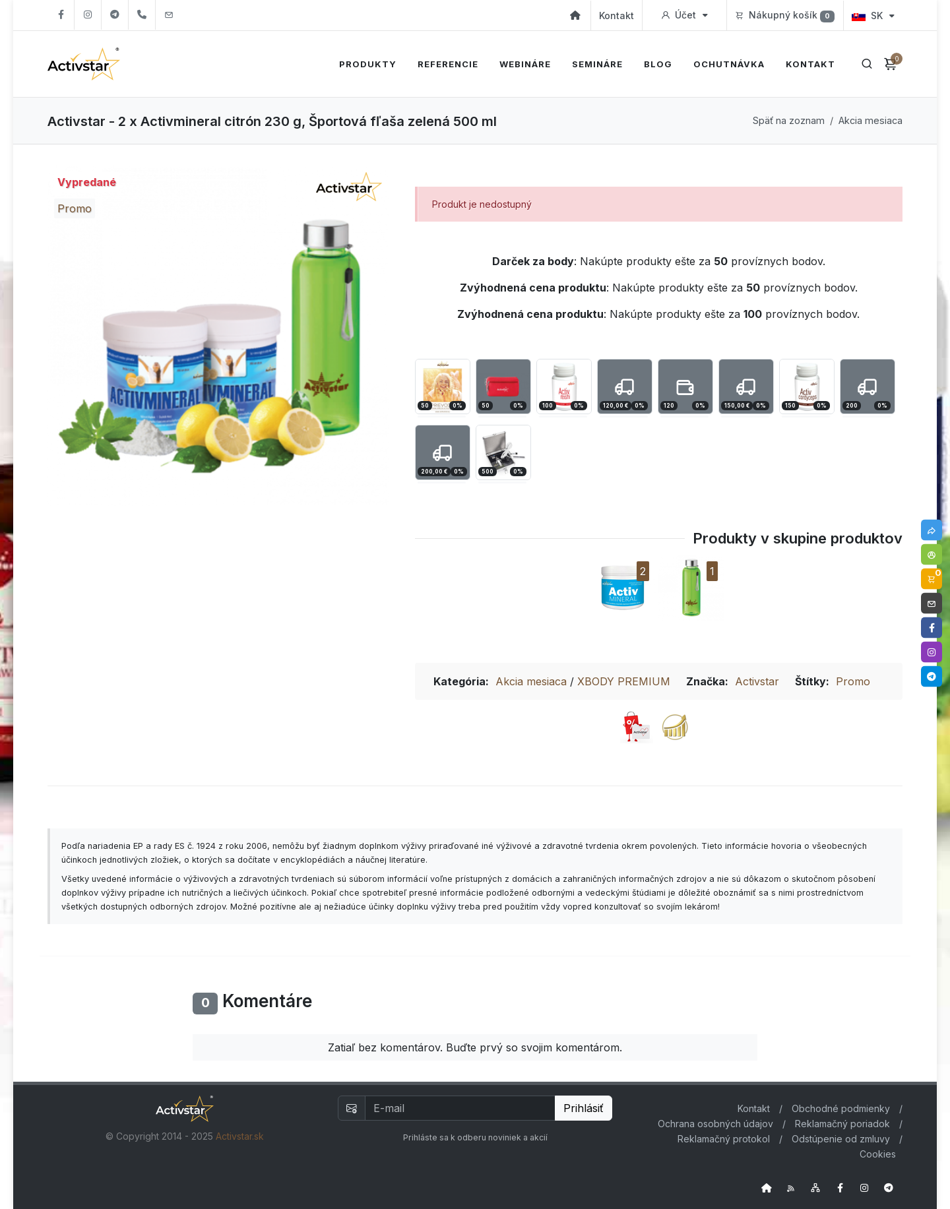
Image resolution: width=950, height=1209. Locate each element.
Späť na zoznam (789, 120)
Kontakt (616, 15)
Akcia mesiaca (870, 120)
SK (873, 15)
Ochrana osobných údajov (715, 1123)
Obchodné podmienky (841, 1108)
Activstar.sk (240, 1136)
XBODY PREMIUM (623, 681)
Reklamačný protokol (724, 1138)
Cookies (878, 1154)
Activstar (757, 681)
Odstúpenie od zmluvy (841, 1138)
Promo (853, 681)
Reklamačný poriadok (842, 1123)
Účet (684, 15)
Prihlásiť (583, 1108)
